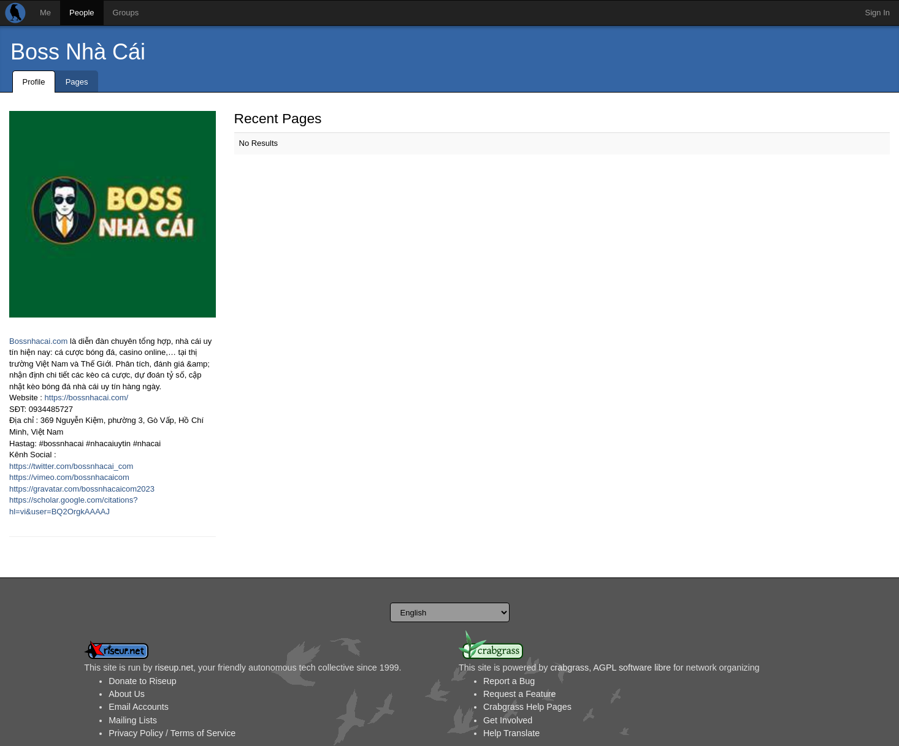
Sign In (877, 12)
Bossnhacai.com (38, 341)
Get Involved (507, 720)
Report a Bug (509, 681)
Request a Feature (519, 694)
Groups (126, 12)
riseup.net (174, 667)
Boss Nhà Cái (77, 51)
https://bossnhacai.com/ (87, 397)
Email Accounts (139, 707)
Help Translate (511, 733)
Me (45, 12)
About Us (127, 694)
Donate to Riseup (142, 681)
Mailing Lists (133, 720)
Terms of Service (202, 733)
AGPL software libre (632, 667)
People (81, 12)
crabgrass (569, 667)
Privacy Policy (136, 733)
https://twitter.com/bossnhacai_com (71, 466)
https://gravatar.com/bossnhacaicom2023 (82, 488)
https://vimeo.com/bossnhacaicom (69, 477)
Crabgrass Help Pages (527, 707)
